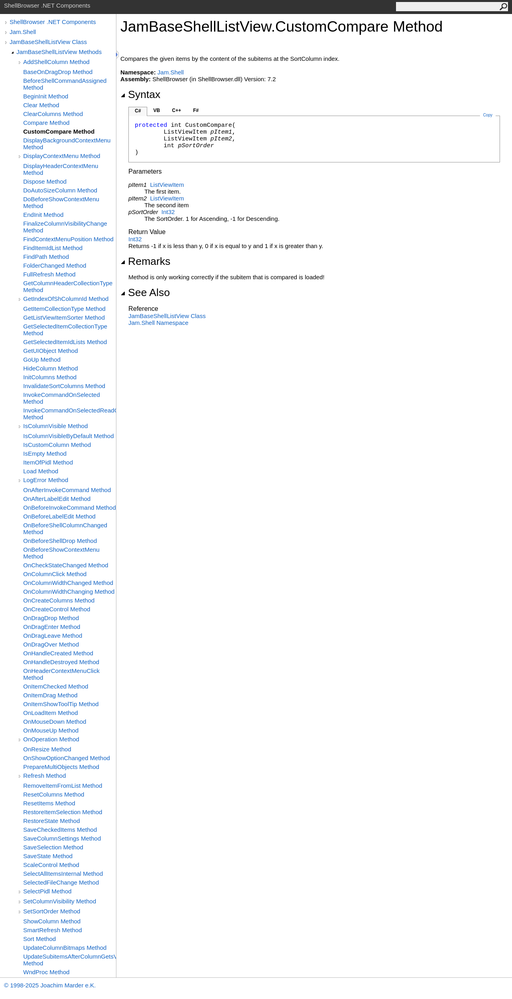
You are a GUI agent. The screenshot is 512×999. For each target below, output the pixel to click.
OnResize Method (47, 749)
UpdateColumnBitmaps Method (64, 947)
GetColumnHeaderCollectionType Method (67, 286)
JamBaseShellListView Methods (59, 51)
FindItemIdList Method (52, 247)
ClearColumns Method (53, 113)
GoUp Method (41, 359)
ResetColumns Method (53, 794)
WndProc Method (46, 972)
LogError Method (45, 479)
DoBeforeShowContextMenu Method (61, 202)
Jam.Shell (23, 31)
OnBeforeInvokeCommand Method (69, 507)
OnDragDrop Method (51, 618)
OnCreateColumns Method (58, 600)
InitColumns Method (49, 377)
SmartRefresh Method (52, 930)
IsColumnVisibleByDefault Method (68, 435)
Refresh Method (44, 775)
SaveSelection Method (53, 847)
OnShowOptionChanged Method (66, 758)
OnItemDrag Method (50, 695)
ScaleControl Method (51, 864)
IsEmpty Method (44, 453)
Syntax (140, 94)
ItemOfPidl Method (48, 462)
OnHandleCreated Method (58, 653)
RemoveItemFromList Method (62, 785)
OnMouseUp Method (50, 730)
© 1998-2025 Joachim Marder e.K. (50, 985)
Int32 (168, 211)
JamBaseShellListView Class (48, 41)
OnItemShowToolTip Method (61, 704)
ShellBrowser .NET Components (53, 21)
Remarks (145, 261)
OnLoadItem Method (50, 712)
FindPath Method (46, 256)
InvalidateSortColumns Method (64, 385)
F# (196, 110)
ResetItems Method (49, 803)
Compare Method (46, 122)
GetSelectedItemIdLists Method (65, 341)
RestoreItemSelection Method (62, 812)
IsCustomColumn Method (57, 444)
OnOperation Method (51, 739)
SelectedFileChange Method (61, 882)
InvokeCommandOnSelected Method (61, 398)
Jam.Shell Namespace (158, 322)
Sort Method (39, 938)
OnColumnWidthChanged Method (68, 582)
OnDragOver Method (51, 644)
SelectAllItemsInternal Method (63, 873)
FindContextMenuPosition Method (68, 239)
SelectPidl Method (47, 891)
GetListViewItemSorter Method (64, 317)
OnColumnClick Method (54, 574)
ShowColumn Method (51, 921)
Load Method (40, 471)
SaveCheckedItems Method (60, 829)
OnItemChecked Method (55, 686)
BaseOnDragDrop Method (57, 71)
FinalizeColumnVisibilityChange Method (65, 227)
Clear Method (41, 105)
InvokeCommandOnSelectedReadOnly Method (69, 413)
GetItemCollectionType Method (64, 308)
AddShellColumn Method (56, 61)
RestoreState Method (51, 820)
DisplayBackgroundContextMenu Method (66, 143)
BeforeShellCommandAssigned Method (64, 84)
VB (156, 110)
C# (138, 111)
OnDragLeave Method (52, 635)
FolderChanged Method (54, 265)
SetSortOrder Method (51, 911)
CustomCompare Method (58, 131)
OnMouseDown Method (54, 721)
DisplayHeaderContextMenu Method (60, 169)
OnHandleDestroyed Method (61, 662)
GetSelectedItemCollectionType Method (65, 329)
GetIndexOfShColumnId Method (65, 298)
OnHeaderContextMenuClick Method (61, 674)
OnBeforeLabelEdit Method (59, 516)
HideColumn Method (50, 368)
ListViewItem (167, 184)
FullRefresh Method (49, 274)
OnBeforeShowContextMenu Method (61, 553)
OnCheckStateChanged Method (65, 565)
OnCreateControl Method (56, 609)
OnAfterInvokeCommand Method (67, 489)
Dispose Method (44, 181)
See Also (145, 292)
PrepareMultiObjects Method (61, 766)
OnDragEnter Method (51, 626)
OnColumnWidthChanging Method (68, 591)
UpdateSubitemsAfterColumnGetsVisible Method (69, 960)
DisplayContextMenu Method (61, 155)
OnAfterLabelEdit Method (56, 498)
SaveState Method (47, 856)
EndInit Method (43, 214)
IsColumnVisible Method (55, 425)
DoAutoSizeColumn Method (60, 190)
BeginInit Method (45, 96)
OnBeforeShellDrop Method (60, 540)
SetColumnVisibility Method (59, 901)
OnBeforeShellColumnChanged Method (65, 528)
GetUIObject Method (50, 350)
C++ (176, 110)
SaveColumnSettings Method (62, 838)
